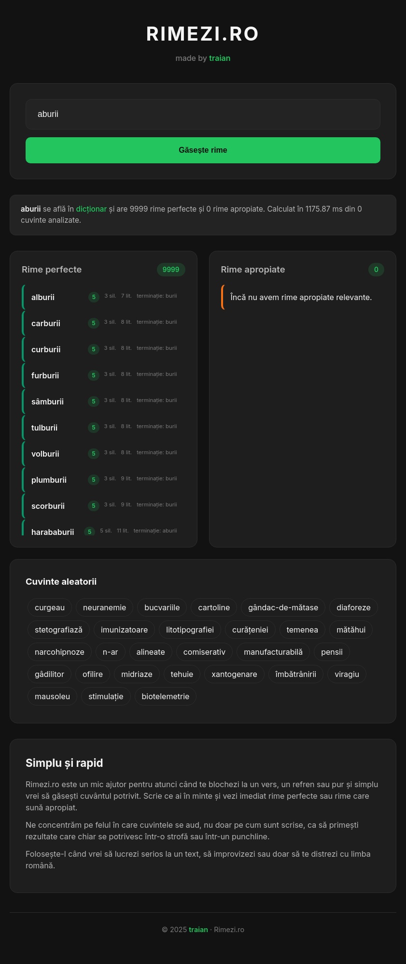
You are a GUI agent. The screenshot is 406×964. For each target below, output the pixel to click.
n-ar (110, 652)
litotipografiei (190, 629)
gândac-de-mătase (283, 607)
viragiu (347, 674)
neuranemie (104, 607)
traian (219, 58)
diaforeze (353, 607)
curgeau (50, 607)
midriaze (137, 674)
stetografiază (59, 629)
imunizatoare (124, 629)
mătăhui (350, 629)
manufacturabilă (273, 652)
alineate (151, 652)
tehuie (182, 674)
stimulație (105, 696)
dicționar (91, 209)
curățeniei (250, 629)
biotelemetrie (166, 696)
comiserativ (204, 652)
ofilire (93, 674)
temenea (303, 629)
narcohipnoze (59, 652)
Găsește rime (203, 150)
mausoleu (52, 696)
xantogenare (234, 674)
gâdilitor (49, 674)
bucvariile (162, 607)
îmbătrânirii (296, 674)
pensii (332, 652)
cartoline (214, 607)
